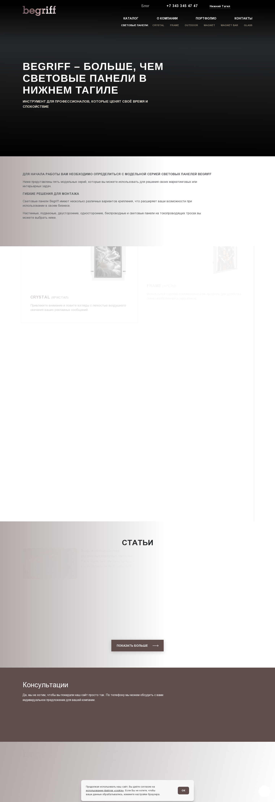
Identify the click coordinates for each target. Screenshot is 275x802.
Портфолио (206, 18)
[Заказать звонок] (243, 6)
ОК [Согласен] (183, 790)
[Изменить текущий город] (219, 6)
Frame (174, 25)
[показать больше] (137, 645)
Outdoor (191, 25)
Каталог (130, 18)
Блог (145, 6)
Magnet (209, 25)
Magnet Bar (229, 25)
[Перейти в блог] (264, 791)
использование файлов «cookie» (105, 790)
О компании (167, 18)
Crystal (158, 25)
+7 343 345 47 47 (182, 6)
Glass (248, 25)
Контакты (243, 18)
